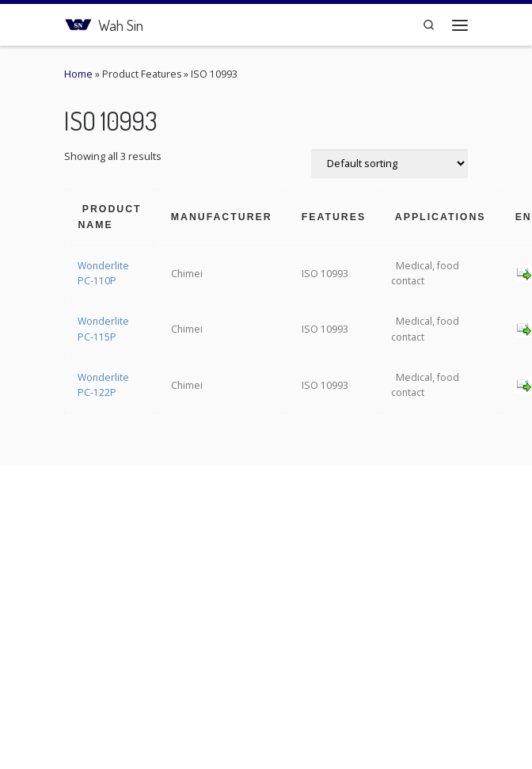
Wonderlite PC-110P (103, 273)
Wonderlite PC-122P (103, 385)
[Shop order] (389, 163)
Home (78, 74)
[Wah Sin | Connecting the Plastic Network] (78, 22)
